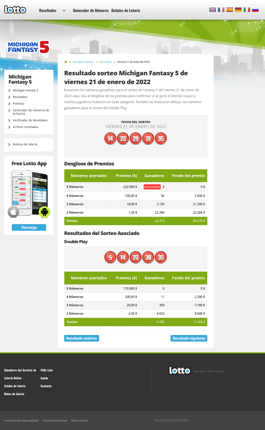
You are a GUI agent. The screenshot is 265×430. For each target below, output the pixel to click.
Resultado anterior (81, 338)
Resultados (52, 10)
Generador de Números (91, 10)
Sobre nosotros (79, 420)
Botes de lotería (14, 393)
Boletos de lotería (25, 144)
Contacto (46, 386)
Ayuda (44, 378)
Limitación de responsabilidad (21, 420)
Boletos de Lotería (125, 10)
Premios (18, 103)
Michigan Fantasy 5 (25, 90)
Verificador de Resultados (30, 120)
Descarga (29, 227)
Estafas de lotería (14, 386)
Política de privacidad (55, 420)
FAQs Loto (47, 370)
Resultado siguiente (189, 338)
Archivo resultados (25, 127)
